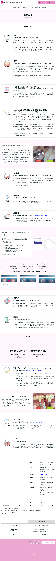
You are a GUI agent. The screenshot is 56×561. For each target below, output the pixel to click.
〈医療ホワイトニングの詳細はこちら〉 (35, 370)
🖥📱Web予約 (50, 2)
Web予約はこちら (48, 542)
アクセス (31, 7)
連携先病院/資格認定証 (34, 6)
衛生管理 (26, 6)
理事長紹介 (20, 6)
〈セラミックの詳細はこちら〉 (39, 422)
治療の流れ (13, 6)
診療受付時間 (37, 7)
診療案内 (7, 6)
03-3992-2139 (43, 474)
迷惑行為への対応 (15, 7)
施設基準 (53, 6)
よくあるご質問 (24, 7)
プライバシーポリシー (28, 551)
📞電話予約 (41, 2)
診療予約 (44, 7)
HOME (2, 6)
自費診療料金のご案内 (45, 6)
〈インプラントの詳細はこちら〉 (36, 441)
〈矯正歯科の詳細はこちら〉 (41, 215)
